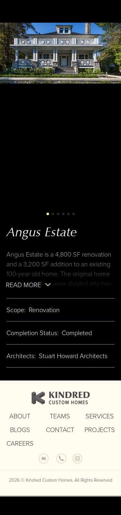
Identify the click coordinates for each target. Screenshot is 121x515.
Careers (20, 446)
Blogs (20, 433)
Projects (100, 433)
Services (100, 419)
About (19, 419)
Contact (60, 433)
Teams (60, 419)
